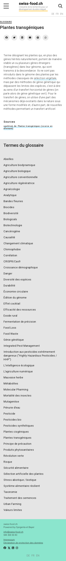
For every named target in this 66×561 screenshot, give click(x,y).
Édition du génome (15, 297)
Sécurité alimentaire (16, 467)
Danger (8, 273)
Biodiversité (11, 213)
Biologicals (10, 219)
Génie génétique (14, 339)
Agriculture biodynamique (19, 165)
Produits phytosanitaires (19, 449)
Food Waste (11, 333)
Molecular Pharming (16, 389)
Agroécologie (12, 189)
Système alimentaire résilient (22, 485)
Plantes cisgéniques (16, 431)
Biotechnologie (13, 225)
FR (57, 13)
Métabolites (11, 383)
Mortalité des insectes (17, 395)
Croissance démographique (21, 267)
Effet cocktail (12, 303)
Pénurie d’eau (12, 407)
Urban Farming (12, 503)
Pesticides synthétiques (19, 425)
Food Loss (10, 327)
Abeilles (8, 159)
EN (61, 13)
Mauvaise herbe (13, 377)
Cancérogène (12, 231)
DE (53, 13)
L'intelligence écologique (19, 365)
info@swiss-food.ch (13, 532)
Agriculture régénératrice (19, 183)
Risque (8, 461)
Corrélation (10, 255)
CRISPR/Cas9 (12, 261)
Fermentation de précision (20, 321)
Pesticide (9, 413)
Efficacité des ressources (20, 309)
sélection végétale (45, 78)
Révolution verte (14, 455)
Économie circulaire (16, 291)
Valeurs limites (13, 509)
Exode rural (10, 315)
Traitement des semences (20, 497)
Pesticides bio (12, 419)
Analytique (10, 195)
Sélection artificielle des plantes (23, 473)
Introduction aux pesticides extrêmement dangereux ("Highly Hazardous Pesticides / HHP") (30, 355)
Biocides (9, 207)
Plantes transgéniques (18, 437)
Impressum (9, 539)
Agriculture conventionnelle (21, 177)
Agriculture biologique (17, 171)
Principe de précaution (17, 443)
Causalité (9, 237)
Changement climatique (18, 243)
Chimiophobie (12, 249)
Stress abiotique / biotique (20, 479)
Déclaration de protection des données (23, 542)
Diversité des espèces (17, 279)
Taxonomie (10, 491)
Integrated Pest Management (22, 345)
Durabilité (9, 285)
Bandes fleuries (13, 201)
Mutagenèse (11, 401)
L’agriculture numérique (18, 371)
